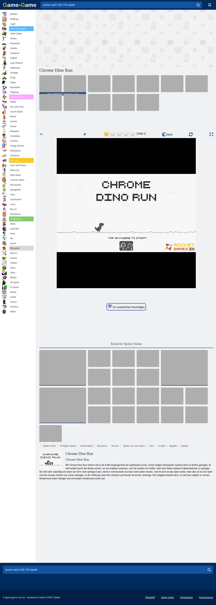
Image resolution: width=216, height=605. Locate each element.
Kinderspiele (86, 446)
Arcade (161, 446)
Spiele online (49, 446)
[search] (198, 4)
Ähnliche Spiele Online (126, 344)
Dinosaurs (101, 446)
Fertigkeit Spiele (67, 446)
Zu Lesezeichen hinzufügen (126, 306)
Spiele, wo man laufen (133, 446)
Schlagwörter (186, 597)
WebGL (184, 446)
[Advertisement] (82, 38)
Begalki (173, 446)
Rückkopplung (206, 597)
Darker (167, 134)
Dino (151, 446)
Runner (115, 446)
